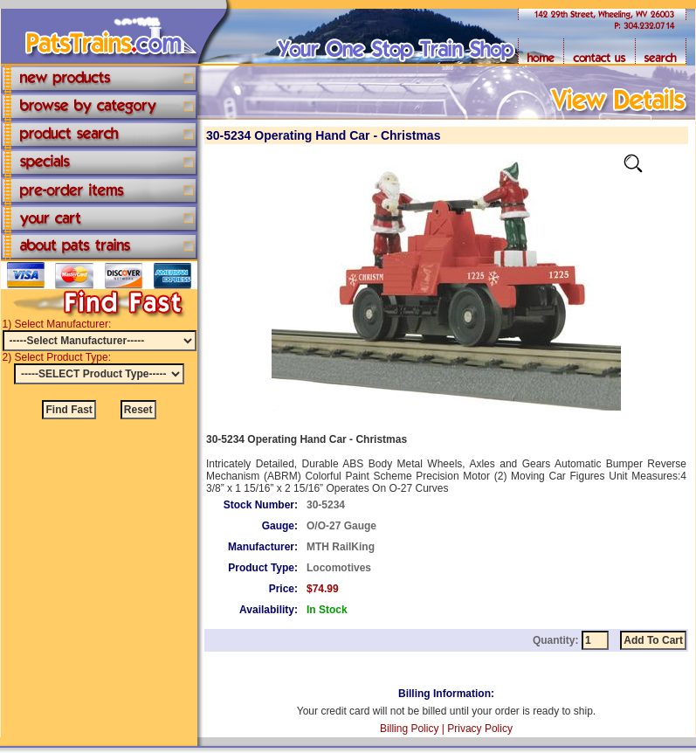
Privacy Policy (480, 728)
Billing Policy (409, 728)
